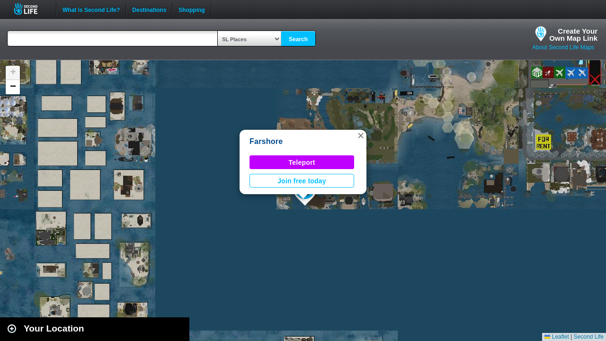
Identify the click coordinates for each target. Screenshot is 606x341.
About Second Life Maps (563, 47)
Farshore (266, 141)
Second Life (31, 8)
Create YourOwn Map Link (573, 34)
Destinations (149, 9)
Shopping (191, 9)
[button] (360, 135)
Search (298, 39)
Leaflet (556, 336)
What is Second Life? (91, 9)
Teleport (302, 162)
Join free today (301, 181)
